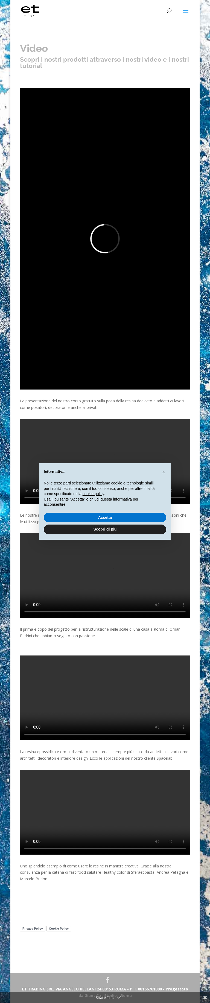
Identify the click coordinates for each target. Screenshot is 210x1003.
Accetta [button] (105, 517)
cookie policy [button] (93, 494)
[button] (163, 472)
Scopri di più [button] (105, 529)
